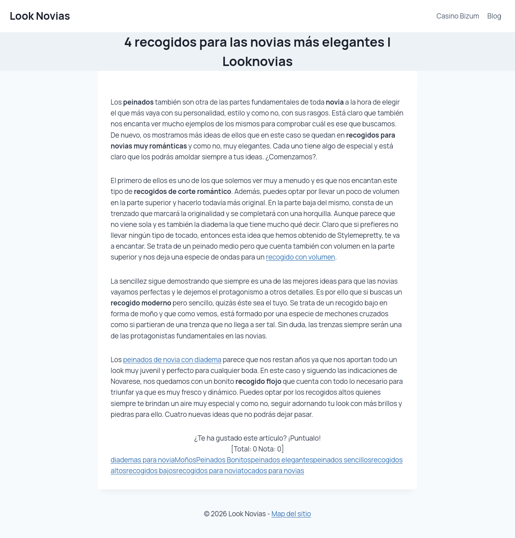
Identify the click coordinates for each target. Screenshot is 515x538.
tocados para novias (272, 470)
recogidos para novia (208, 470)
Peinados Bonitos (223, 459)
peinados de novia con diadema (172, 359)
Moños (185, 459)
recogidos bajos (151, 470)
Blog (494, 16)
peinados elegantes (282, 459)
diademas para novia (143, 459)
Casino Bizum (458, 16)
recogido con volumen (300, 257)
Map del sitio (291, 513)
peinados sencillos (342, 459)
